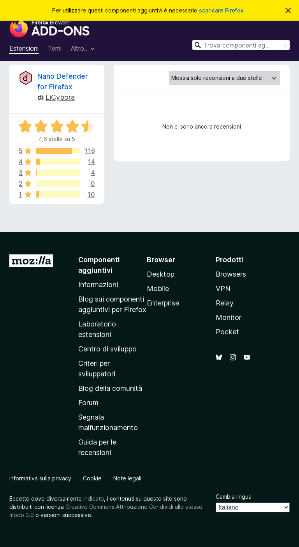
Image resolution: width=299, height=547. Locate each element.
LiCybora (60, 97)
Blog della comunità (110, 388)
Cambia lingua (234, 496)
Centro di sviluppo (107, 349)
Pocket (227, 332)
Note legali (127, 478)
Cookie (92, 478)
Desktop (160, 274)
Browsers (231, 274)
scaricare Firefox (221, 10)
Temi (55, 48)
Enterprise (163, 303)
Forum (88, 403)
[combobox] (241, 45)
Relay (225, 303)
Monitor (228, 317)
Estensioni (24, 48)
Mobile (158, 288)
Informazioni (98, 285)
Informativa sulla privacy (40, 478)
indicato (93, 498)
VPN (223, 288)
